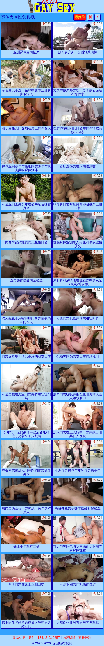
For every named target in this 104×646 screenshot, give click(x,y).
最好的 (80, 17)
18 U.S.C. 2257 (49, 637)
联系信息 (19, 637)
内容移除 (69, 637)
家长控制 (84, 637)
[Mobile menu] (4, 6)
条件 (31, 637)
